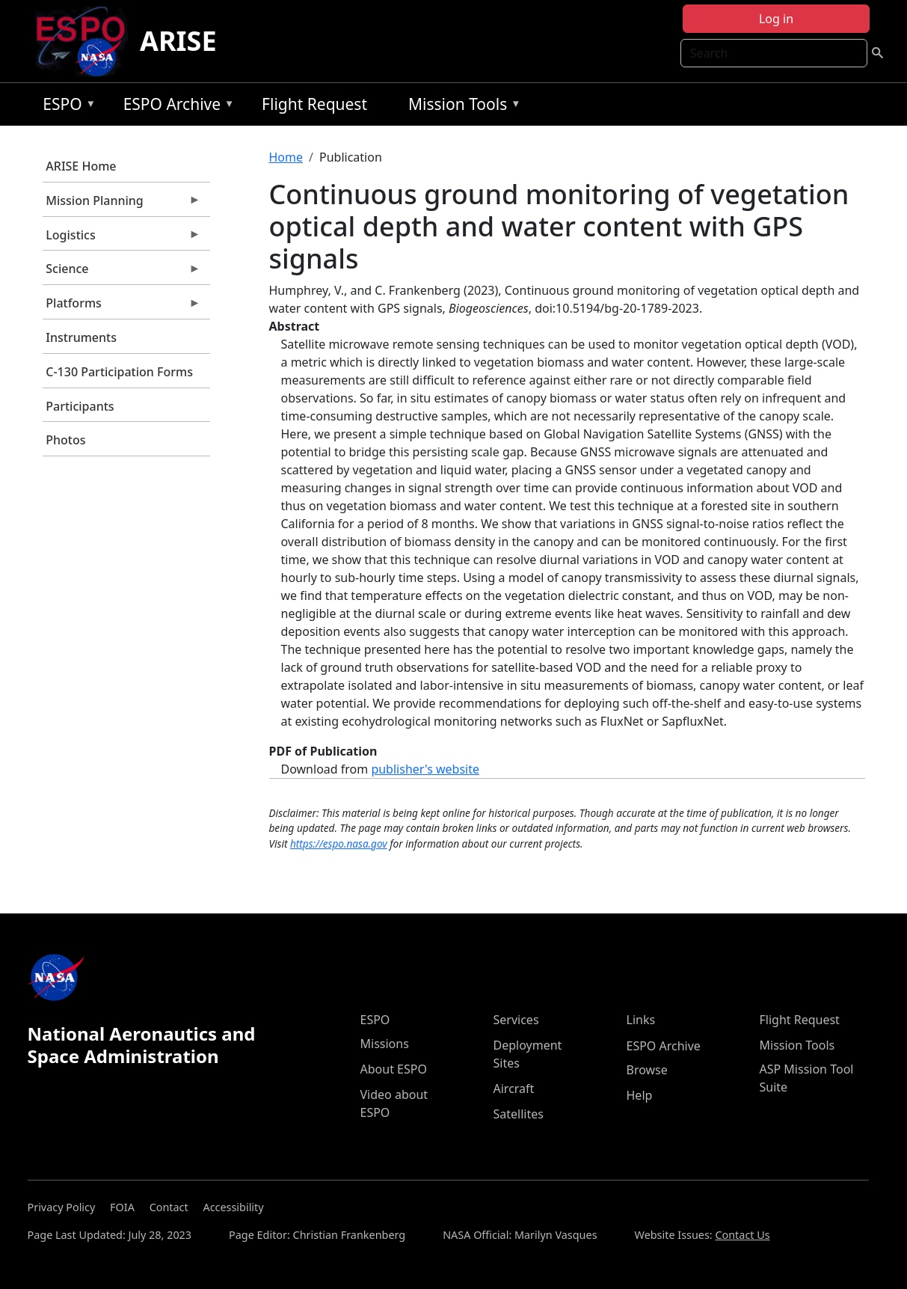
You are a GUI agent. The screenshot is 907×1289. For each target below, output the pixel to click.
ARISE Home (81, 166)
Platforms (122, 307)
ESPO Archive (175, 107)
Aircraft (514, 1088)
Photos (65, 440)
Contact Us (742, 1235)
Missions (384, 1043)
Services (516, 1019)
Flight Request (314, 104)
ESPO (65, 107)
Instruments (81, 337)
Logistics (122, 239)
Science (122, 272)
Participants (80, 406)
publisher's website (425, 769)
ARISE (178, 40)
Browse (647, 1070)
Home (286, 157)
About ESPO (393, 1069)
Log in (776, 18)
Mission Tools (461, 107)
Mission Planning (122, 204)
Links (641, 1019)
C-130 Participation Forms (119, 372)
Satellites (519, 1114)
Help (640, 1095)
